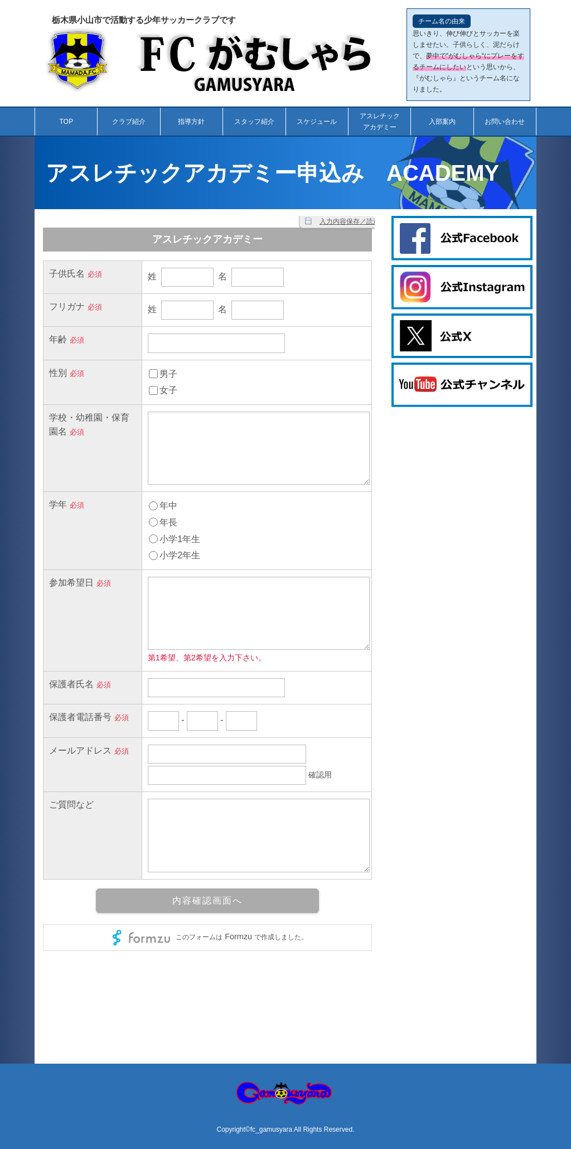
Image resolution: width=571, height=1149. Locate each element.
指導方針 (191, 121)
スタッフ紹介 (254, 121)
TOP (65, 121)
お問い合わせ (505, 121)
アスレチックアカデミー (380, 121)
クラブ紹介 (129, 121)
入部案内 (442, 121)
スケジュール (317, 121)
